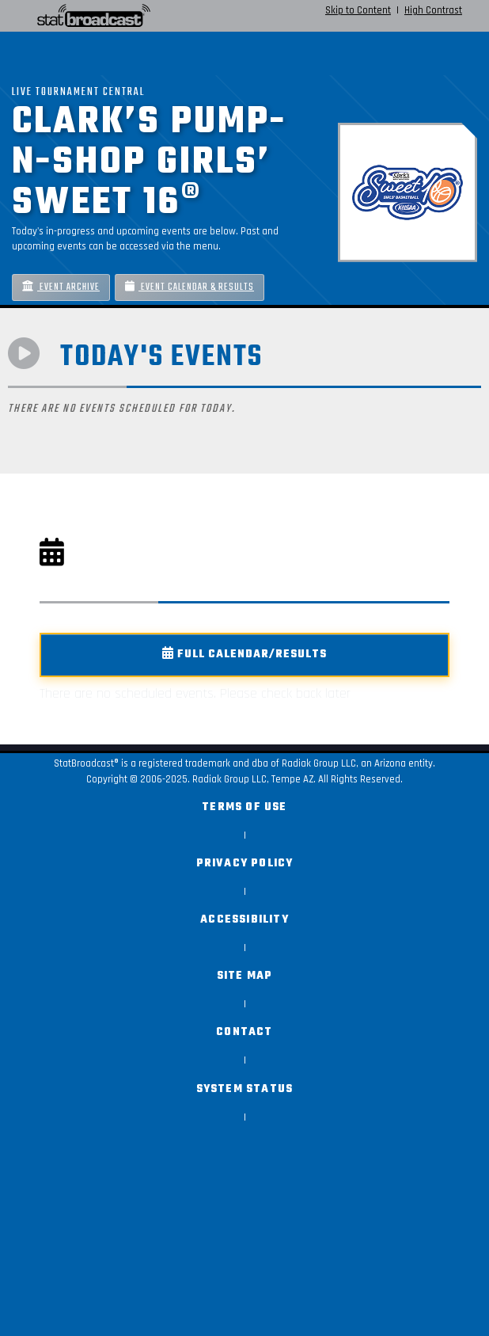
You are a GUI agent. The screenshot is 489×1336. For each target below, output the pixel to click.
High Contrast (433, 10)
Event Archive (61, 287)
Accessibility (244, 920)
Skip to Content (358, 10)
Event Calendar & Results (189, 287)
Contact (244, 1032)
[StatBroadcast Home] (89, 16)
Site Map (245, 976)
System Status (245, 1089)
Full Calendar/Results (244, 654)
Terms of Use (244, 807)
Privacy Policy (245, 864)
